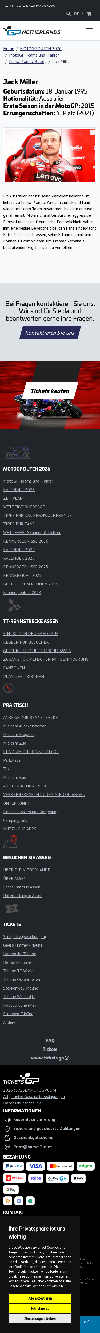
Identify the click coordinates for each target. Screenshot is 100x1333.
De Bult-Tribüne (17, 962)
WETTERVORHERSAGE (24, 506)
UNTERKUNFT (16, 803)
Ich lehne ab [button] (40, 1308)
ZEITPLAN (13, 498)
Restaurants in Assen (21, 887)
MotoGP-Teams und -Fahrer (34, 55)
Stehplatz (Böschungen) (24, 936)
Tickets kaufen (50, 391)
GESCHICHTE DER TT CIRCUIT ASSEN (37, 650)
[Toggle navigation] (89, 30)
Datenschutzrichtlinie (22, 1103)
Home (8, 48)
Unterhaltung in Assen (22, 895)
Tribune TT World (18, 970)
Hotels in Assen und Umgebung (30, 811)
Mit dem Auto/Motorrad (24, 726)
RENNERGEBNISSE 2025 (25, 566)
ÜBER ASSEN (14, 878)
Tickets (50, 1049)
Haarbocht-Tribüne (19, 953)
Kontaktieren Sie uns (50, 332)
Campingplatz (15, 820)
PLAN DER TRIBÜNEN (23, 676)
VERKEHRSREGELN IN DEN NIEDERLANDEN (44, 794)
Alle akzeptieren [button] (40, 1298)
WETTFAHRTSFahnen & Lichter (32, 532)
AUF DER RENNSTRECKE (26, 786)
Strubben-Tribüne (18, 1013)
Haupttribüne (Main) (21, 1005)
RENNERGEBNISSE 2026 (25, 541)
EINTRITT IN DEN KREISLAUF (30, 633)
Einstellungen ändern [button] (40, 1319)
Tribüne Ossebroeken (21, 979)
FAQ (50, 1040)
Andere (9, 1022)
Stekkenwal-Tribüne (20, 988)
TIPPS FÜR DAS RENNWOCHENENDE (37, 515)
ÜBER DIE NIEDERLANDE (26, 869)
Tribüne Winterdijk (19, 996)
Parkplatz (12, 760)
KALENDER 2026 (19, 489)
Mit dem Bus (14, 777)
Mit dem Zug (14, 743)
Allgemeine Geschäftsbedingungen (34, 1096)
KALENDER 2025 (19, 558)
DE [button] (77, 13)
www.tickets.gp (50, 1057)
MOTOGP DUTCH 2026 (41, 48)
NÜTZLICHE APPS (19, 828)
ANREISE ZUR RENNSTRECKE (30, 717)
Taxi (6, 768)
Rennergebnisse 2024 (22, 592)
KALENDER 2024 (19, 549)
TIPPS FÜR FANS (18, 524)
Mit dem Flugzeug (19, 734)
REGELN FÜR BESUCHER (26, 642)
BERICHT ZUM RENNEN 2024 (30, 584)
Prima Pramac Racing (27, 61)
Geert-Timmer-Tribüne (22, 945)
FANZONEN (14, 667)
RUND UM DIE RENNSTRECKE (31, 751)
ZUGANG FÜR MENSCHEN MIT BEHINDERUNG (46, 659)
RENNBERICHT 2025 (22, 575)
